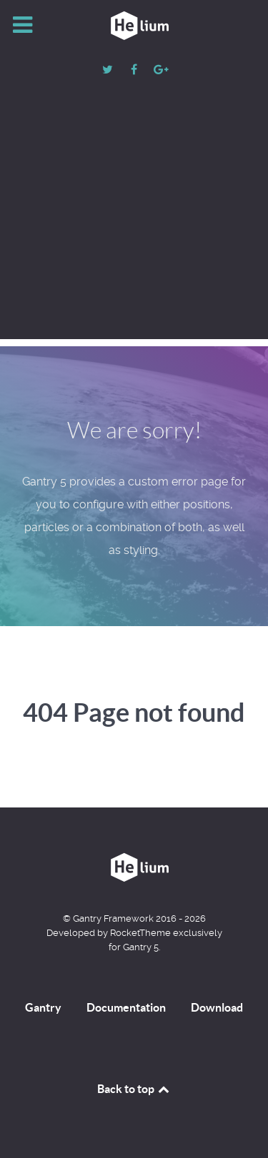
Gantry (43, 1007)
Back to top (134, 1088)
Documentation (126, 1007)
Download (217, 1007)
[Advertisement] (134, 220)
